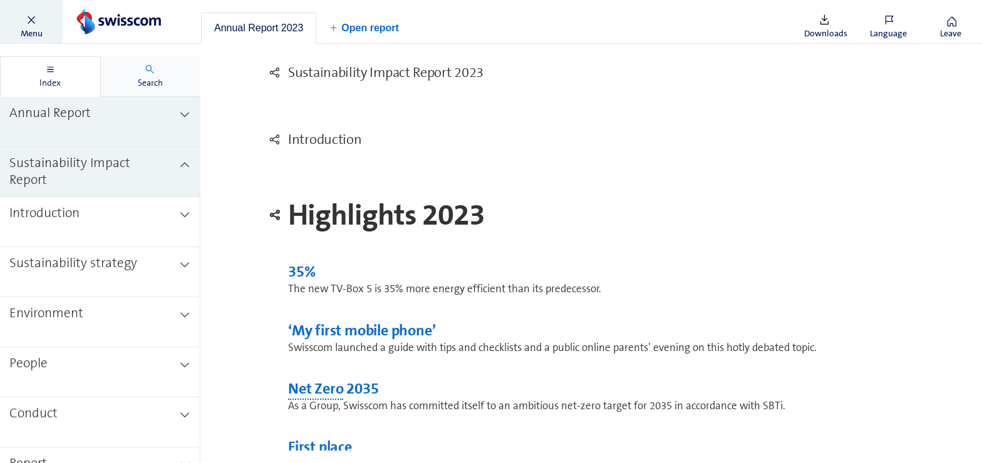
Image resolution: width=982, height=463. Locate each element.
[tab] (258, 28)
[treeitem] (100, 122)
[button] (31, 22)
